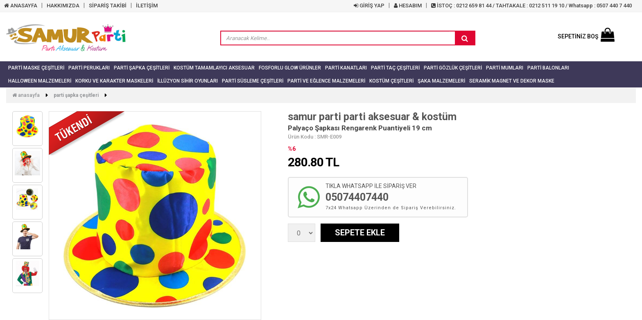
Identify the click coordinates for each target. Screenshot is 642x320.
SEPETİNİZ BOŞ (586, 36)
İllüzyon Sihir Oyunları (187, 81)
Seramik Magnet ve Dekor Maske (511, 81)
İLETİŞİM (147, 5)
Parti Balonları (548, 68)
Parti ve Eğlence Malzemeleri (326, 81)
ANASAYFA (20, 5)
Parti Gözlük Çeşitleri (453, 68)
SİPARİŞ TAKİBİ (108, 5)
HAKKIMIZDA (63, 5)
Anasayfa (26, 95)
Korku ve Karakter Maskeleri (114, 81)
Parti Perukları (89, 68)
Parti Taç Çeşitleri (395, 68)
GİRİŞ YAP (369, 5)
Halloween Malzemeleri (39, 81)
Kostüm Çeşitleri (391, 81)
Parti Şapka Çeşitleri (142, 68)
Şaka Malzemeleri (441, 81)
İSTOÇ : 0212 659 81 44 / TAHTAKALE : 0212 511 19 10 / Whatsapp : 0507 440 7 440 (531, 5)
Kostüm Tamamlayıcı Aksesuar (214, 68)
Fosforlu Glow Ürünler (290, 68)
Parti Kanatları (346, 68)
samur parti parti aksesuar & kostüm (372, 117)
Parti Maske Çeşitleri (36, 68)
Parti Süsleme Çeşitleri (252, 81)
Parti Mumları (504, 68)
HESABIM (408, 5)
